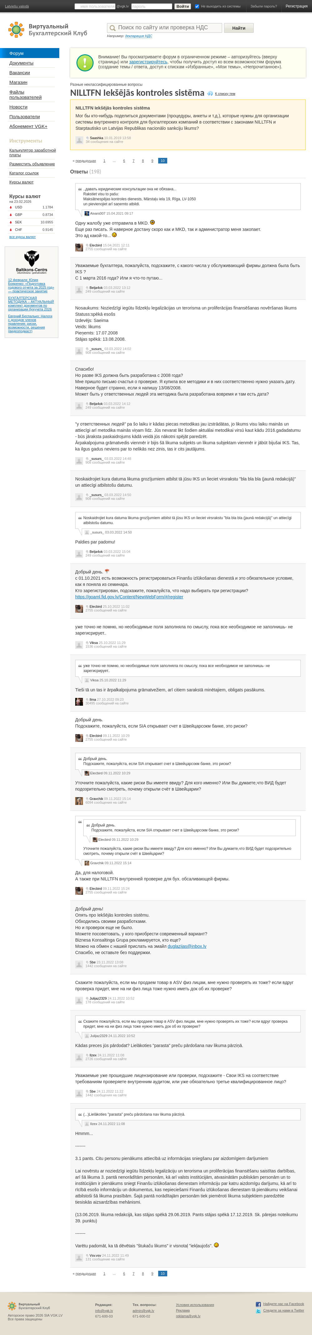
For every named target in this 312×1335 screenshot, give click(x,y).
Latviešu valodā (17, 6)
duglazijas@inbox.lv (187, 946)
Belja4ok (96, 288)
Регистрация (297, 6)
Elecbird (96, 245)
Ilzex (93, 1055)
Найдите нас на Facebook (283, 1304)
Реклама (183, 1310)
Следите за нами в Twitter (283, 1310)
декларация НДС (138, 36)
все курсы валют (22, 237)
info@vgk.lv (104, 1311)
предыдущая (86, 161)
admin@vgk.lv (143, 1311)
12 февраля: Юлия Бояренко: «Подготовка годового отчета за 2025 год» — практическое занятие (31, 285)
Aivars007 (97, 213)
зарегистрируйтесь (148, 61)
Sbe (93, 962)
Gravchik (96, 799)
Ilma (93, 699)
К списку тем (225, 93)
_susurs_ (97, 349)
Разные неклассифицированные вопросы (106, 84)
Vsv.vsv (95, 1255)
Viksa (94, 643)
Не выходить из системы (221, 6)
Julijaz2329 (98, 998)
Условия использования (195, 1305)
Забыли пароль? (264, 6)
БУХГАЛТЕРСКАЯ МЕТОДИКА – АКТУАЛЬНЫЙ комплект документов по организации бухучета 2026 (31, 303)
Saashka (96, 138)
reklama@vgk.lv (188, 1316)
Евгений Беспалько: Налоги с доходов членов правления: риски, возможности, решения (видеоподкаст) (30, 323)
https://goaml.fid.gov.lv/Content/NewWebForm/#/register (129, 596)
